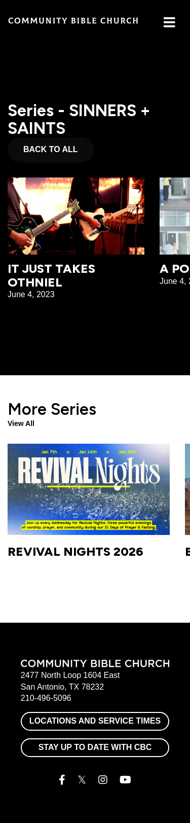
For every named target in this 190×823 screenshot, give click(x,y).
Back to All (50, 149)
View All (21, 423)
